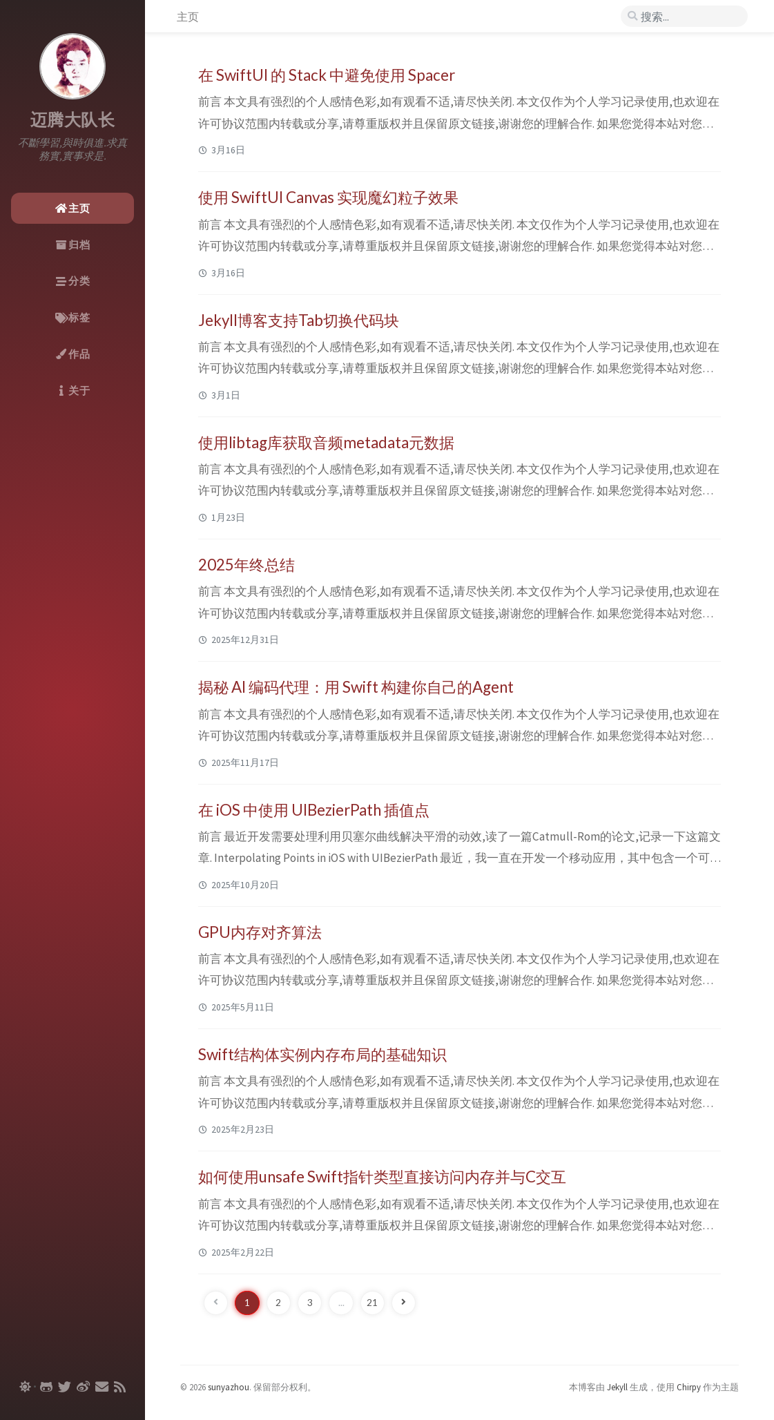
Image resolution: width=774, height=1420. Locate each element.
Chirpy (689, 1386)
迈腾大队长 (72, 120)
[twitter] (64, 1387)
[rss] (120, 1387)
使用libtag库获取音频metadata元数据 (326, 442)
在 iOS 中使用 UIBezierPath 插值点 (313, 809)
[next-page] (403, 1303)
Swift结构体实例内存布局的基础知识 (322, 1054)
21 (372, 1302)
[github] (46, 1387)
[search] (684, 16)
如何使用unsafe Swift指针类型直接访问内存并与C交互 (382, 1176)
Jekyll (617, 1386)
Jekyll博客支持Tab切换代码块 (298, 320)
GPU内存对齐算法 (260, 932)
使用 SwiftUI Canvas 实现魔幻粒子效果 (328, 197)
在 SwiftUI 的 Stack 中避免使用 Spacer (326, 75)
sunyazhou (228, 1386)
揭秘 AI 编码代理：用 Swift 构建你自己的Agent (356, 687)
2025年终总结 (246, 564)
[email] (101, 1387)
